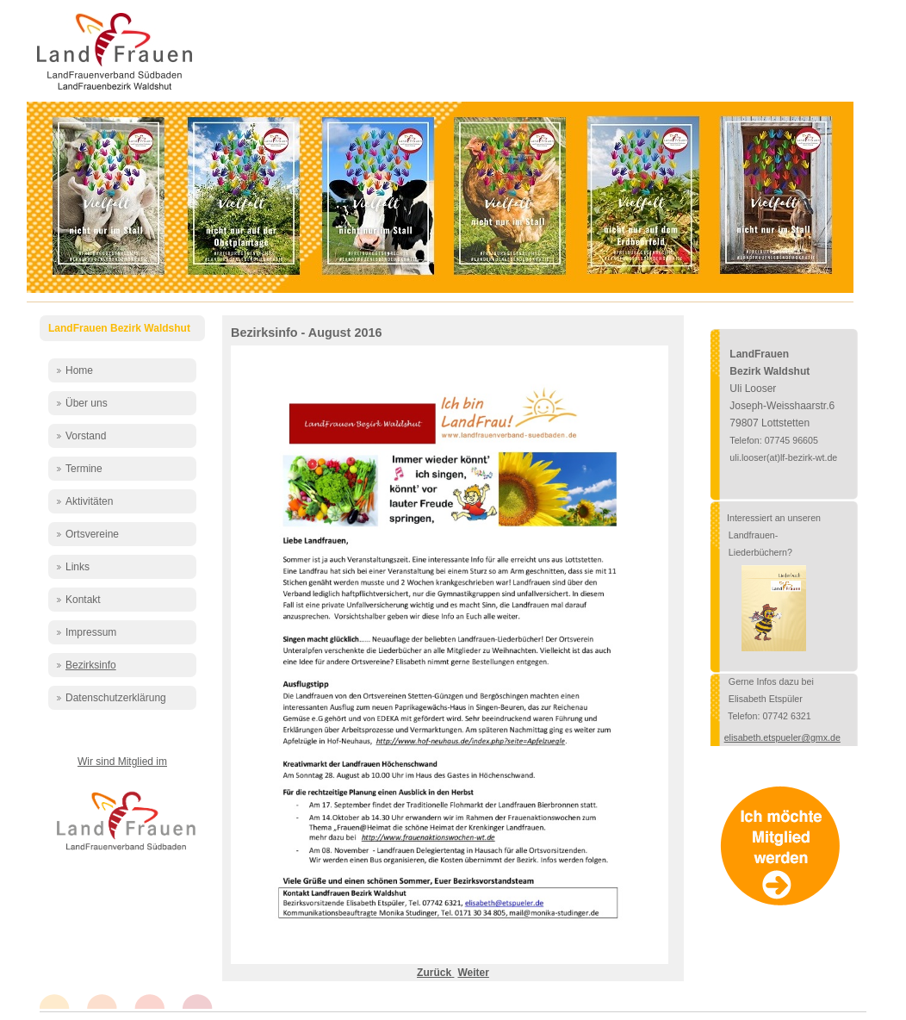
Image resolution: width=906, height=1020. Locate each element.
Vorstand (85, 436)
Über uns (86, 403)
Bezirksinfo (90, 665)
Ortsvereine (92, 534)
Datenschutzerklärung (115, 698)
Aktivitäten (89, 501)
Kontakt (83, 600)
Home (79, 370)
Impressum (90, 632)
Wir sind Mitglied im (122, 762)
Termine (83, 469)
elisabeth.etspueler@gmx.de (782, 737)
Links (77, 567)
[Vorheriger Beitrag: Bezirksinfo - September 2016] (435, 973)
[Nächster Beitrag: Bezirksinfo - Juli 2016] (472, 973)
